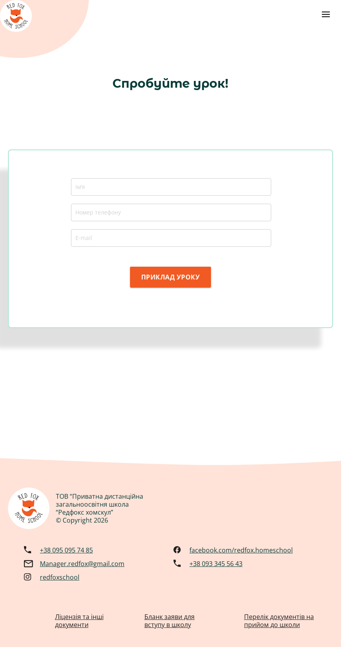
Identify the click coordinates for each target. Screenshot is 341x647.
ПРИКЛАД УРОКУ (170, 277)
